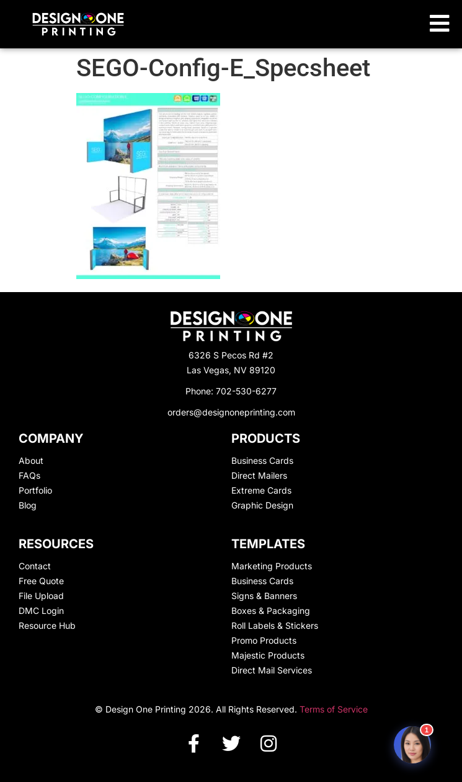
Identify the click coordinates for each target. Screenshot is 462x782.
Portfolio (35, 490)
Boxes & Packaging (270, 610)
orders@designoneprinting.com (231, 412)
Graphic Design (262, 505)
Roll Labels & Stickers (274, 625)
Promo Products (263, 640)
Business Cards (262, 460)
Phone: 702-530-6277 (231, 391)
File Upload (41, 595)
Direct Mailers (259, 475)
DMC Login (41, 610)
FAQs (29, 475)
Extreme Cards (261, 490)
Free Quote (41, 580)
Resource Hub (47, 625)
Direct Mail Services (271, 670)
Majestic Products (267, 655)
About (31, 460)
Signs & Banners (264, 595)
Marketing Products (271, 566)
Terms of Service (334, 709)
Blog (28, 505)
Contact (35, 566)
